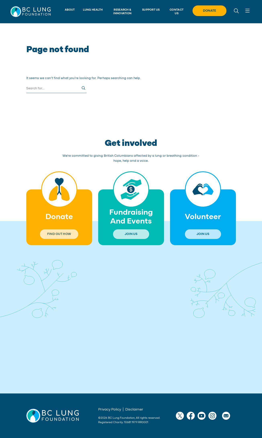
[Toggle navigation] (247, 10)
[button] (30, 11)
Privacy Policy (109, 409)
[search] (236, 10)
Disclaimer (134, 409)
